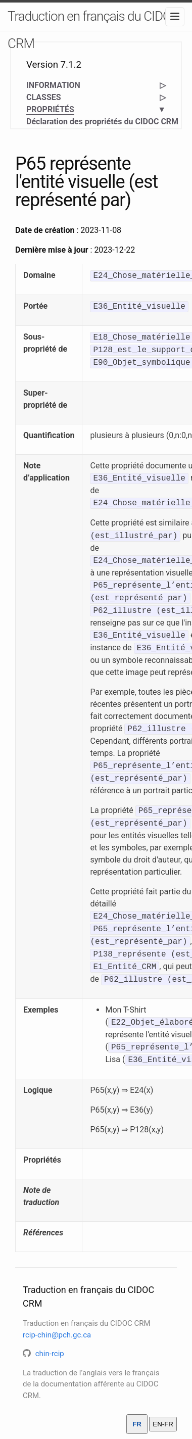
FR (136, 1424)
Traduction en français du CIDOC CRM (93, 30)
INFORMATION (53, 85)
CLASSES (43, 97)
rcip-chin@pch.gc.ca (57, 1334)
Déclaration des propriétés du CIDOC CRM (102, 121)
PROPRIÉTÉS (50, 110)
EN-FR (163, 1424)
